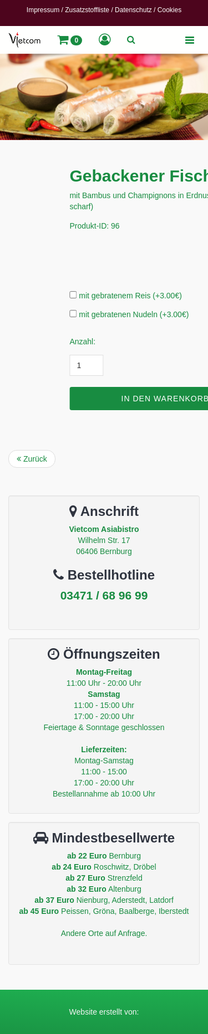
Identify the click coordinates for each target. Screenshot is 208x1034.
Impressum (43, 10)
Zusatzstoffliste (87, 10)
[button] (69, 40)
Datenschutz (133, 10)
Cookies (169, 10)
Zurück (32, 458)
